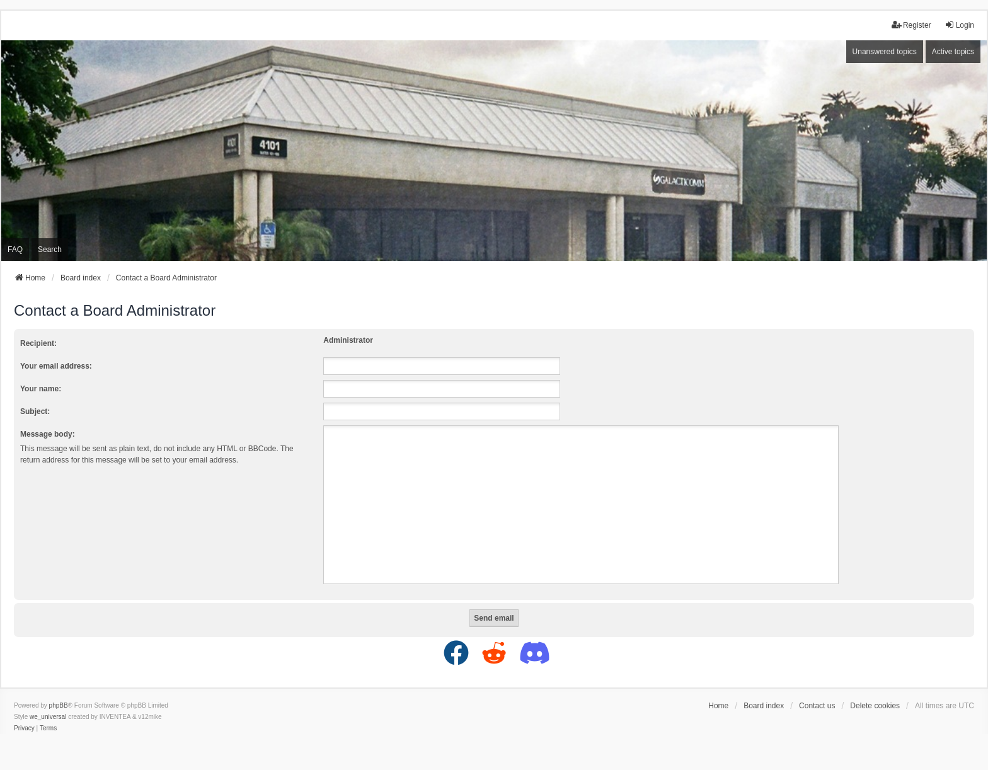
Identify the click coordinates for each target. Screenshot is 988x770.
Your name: (40, 388)
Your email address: (56, 366)
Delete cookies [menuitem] (875, 705)
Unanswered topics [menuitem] (885, 51)
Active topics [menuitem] (953, 51)
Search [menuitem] (50, 249)
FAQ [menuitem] (15, 249)
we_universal (48, 716)
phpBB (58, 705)
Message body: (47, 434)
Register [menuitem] (911, 25)
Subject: (35, 411)
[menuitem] (24, 728)
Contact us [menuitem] (817, 705)
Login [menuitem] (959, 25)
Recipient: (38, 343)
